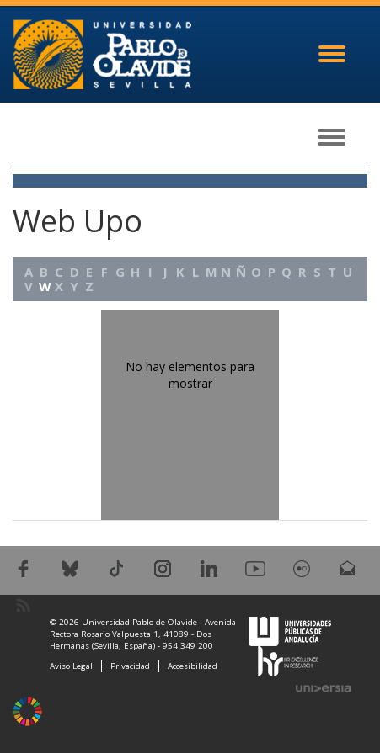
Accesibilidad (192, 665)
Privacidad (130, 665)
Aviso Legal (71, 665)
